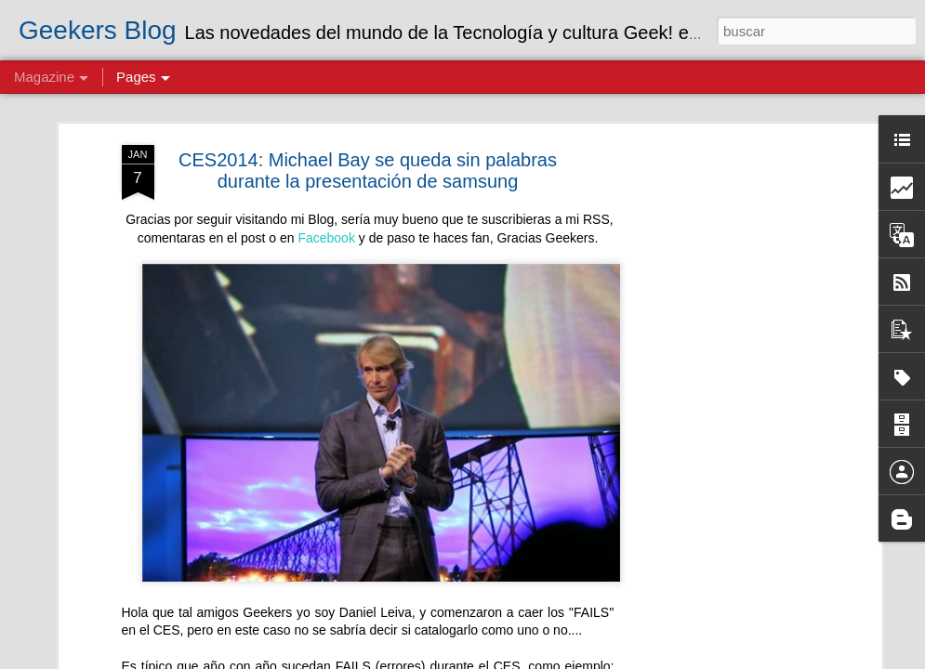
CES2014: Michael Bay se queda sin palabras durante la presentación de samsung (367, 170)
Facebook (325, 237)
